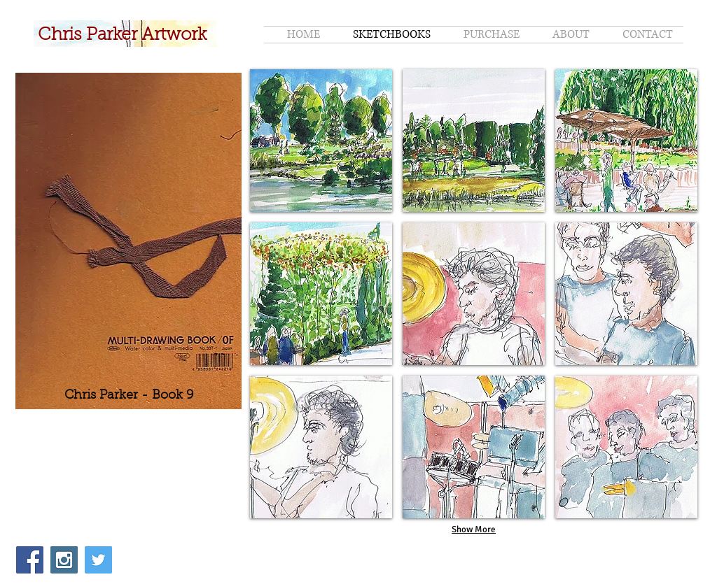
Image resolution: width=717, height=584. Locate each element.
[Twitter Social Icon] (98, 560)
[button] (321, 140)
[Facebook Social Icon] (29, 560)
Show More (474, 529)
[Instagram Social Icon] (64, 560)
